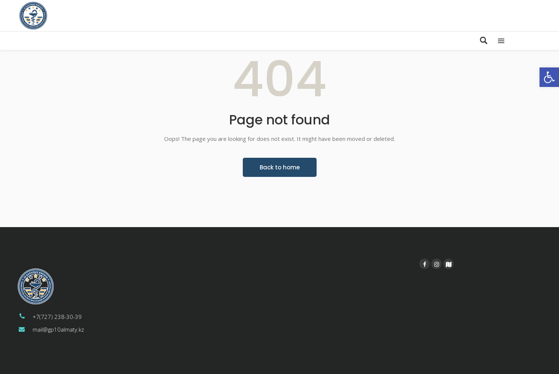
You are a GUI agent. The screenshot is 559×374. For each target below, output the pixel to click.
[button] (549, 77)
